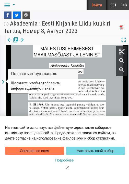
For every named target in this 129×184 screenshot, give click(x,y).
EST (113, 5)
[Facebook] (7, 15)
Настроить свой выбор (95, 151)
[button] (8, 5)
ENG (124, 5)
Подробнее (64, 160)
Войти (97, 5)
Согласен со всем (34, 151)
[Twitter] (17, 15)
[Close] (64, 170)
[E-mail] (26, 15)
